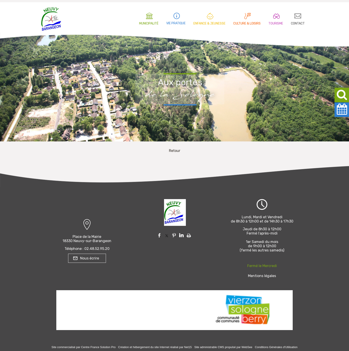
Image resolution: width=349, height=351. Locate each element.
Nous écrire (89, 258)
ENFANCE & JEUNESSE (209, 23)
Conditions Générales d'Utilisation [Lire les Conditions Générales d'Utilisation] (276, 347)
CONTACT (298, 23)
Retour (174, 151)
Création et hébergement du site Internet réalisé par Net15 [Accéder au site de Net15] (155, 347)
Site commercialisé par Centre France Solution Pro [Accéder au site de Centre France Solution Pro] (83, 347)
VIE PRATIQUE (176, 23)
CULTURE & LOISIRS (247, 23)
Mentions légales (262, 276)
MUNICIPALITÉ (148, 23)
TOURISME (275, 23)
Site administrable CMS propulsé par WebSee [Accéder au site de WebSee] (223, 347)
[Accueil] (51, 18)
